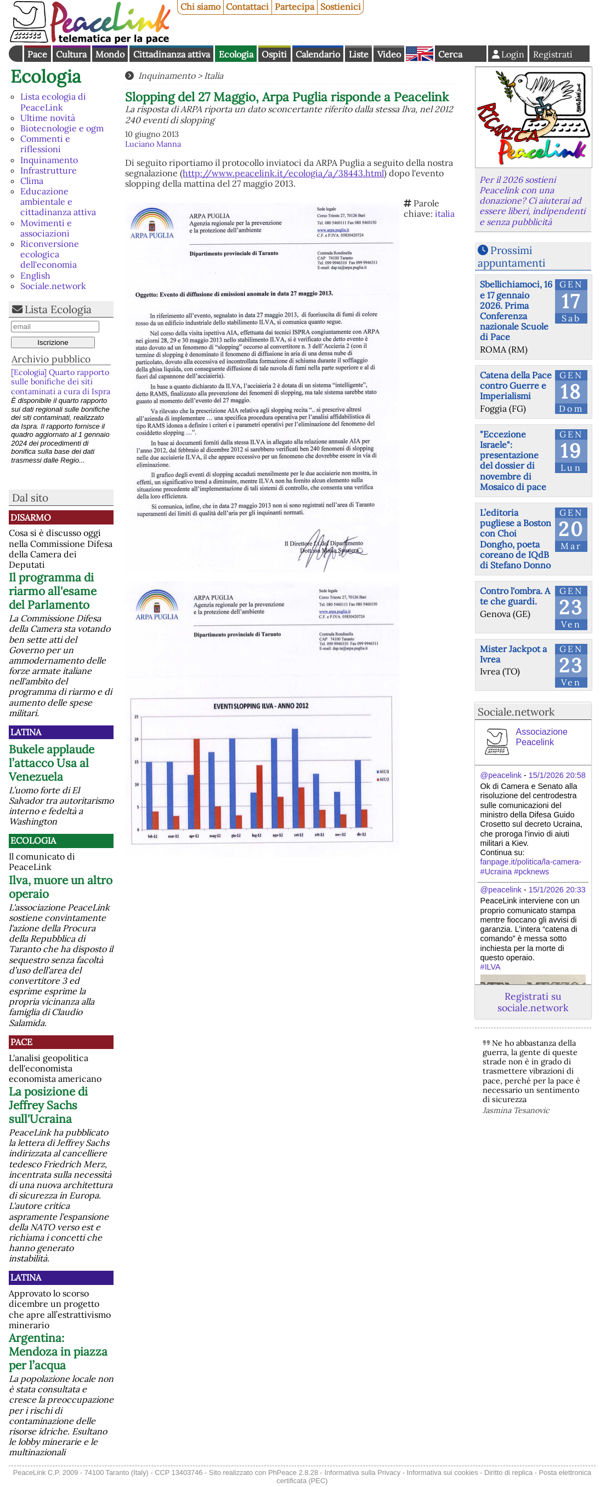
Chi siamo (200, 6)
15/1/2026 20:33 (557, 889)
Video (389, 54)
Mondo (109, 54)
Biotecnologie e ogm (62, 128)
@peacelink (501, 775)
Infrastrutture (48, 170)
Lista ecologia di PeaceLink (53, 101)
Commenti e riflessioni (45, 143)
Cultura (71, 54)
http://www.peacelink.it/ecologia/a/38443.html (283, 173)
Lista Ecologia (58, 309)
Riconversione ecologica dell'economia (49, 254)
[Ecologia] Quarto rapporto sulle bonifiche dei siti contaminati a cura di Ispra (60, 381)
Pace (37, 54)
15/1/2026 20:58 (557, 775)
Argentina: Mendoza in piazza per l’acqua (58, 1351)
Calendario (318, 54)
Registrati (553, 54)
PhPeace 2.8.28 (293, 1472)
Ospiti (274, 54)
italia (445, 213)
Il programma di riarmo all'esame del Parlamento (53, 591)
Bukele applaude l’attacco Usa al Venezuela (51, 763)
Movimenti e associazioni (46, 228)
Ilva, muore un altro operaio (60, 887)
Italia (213, 75)
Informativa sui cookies (442, 1472)
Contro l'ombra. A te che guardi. (515, 596)
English (419, 53)
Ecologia (236, 54)
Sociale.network (53, 285)
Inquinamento (49, 159)
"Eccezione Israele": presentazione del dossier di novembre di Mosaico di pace (513, 460)
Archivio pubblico (51, 359)
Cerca (450, 54)
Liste (359, 54)
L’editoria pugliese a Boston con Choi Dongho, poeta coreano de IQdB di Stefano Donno (515, 538)
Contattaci (247, 6)
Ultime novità (47, 117)
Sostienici (340, 6)
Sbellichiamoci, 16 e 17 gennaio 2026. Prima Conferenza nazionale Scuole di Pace (516, 310)
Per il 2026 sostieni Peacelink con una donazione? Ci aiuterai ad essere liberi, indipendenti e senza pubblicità (532, 200)
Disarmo (30, 517)
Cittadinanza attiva (171, 54)
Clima (31, 180)
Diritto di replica (508, 1472)
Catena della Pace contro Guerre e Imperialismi (516, 385)
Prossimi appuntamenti (511, 256)
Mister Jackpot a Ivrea (513, 654)
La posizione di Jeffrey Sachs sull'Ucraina (48, 1105)
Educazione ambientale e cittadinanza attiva (58, 201)
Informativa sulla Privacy (362, 1472)
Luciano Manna (153, 144)
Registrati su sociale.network (532, 1002)
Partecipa (294, 6)
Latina (25, 732)
